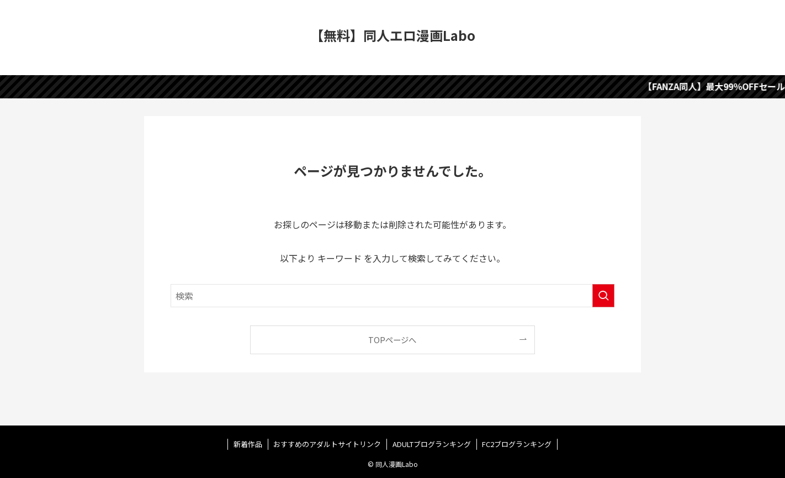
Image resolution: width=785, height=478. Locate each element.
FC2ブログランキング (516, 444)
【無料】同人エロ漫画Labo (392, 35)
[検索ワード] (392, 295)
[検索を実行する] (603, 295)
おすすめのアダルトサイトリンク (327, 444)
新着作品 (248, 444)
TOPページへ (392, 339)
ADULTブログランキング (431, 444)
